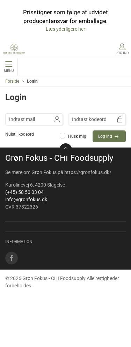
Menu (9, 67)
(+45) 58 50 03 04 (24, 192)
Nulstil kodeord (19, 134)
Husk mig (73, 136)
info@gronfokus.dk (26, 199)
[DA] (14, 49)
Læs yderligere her (65, 29)
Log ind (109, 136)
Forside (12, 81)
